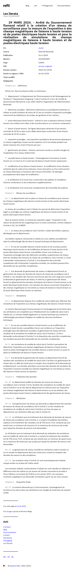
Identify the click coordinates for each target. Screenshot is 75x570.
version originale (45, 66)
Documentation (63, 5)
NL (12, 557)
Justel (41, 48)
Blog (27, 5)
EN (4, 557)
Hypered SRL (15, 566)
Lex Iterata (7, 543)
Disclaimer (7, 538)
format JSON (21, 506)
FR (8, 557)
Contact (6, 535)
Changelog (7, 540)
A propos (7, 527)
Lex (35, 5)
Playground (48, 5)
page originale (13, 511)
